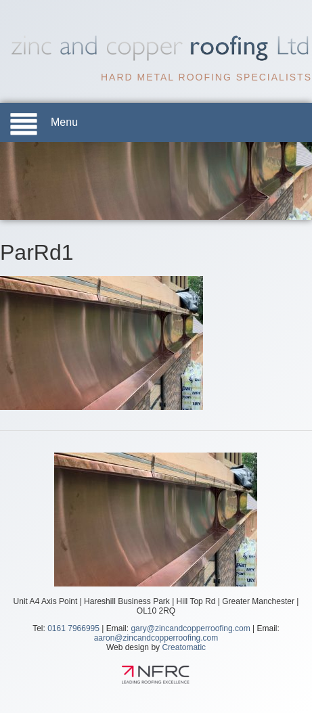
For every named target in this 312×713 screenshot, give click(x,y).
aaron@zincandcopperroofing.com (156, 638)
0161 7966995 (73, 628)
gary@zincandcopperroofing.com (190, 628)
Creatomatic (184, 647)
